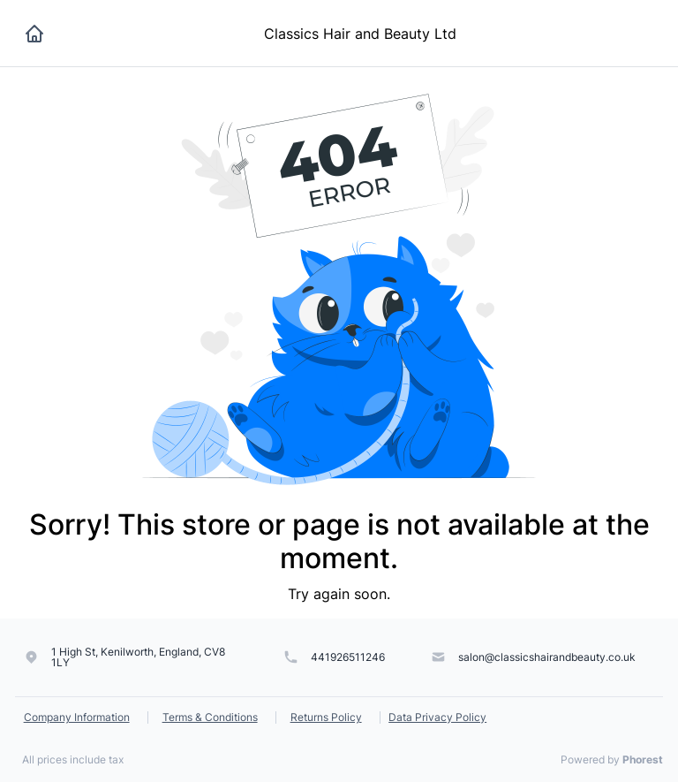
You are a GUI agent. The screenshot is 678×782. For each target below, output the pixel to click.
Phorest (642, 759)
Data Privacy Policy (437, 717)
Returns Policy (326, 717)
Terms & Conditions (210, 717)
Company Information (77, 717)
